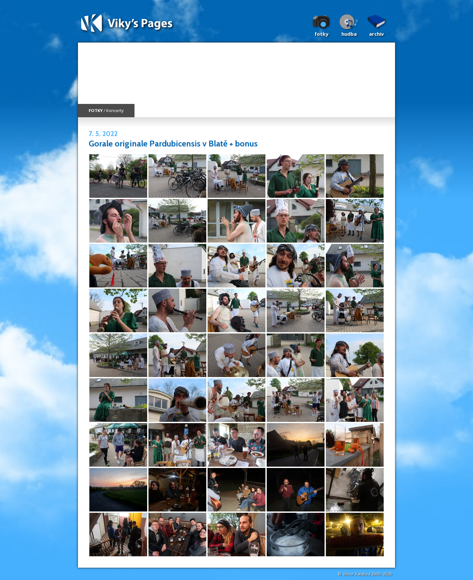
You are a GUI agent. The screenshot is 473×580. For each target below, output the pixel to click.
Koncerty (115, 110)
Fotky (321, 34)
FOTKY (96, 110)
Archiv (376, 34)
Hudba (349, 34)
